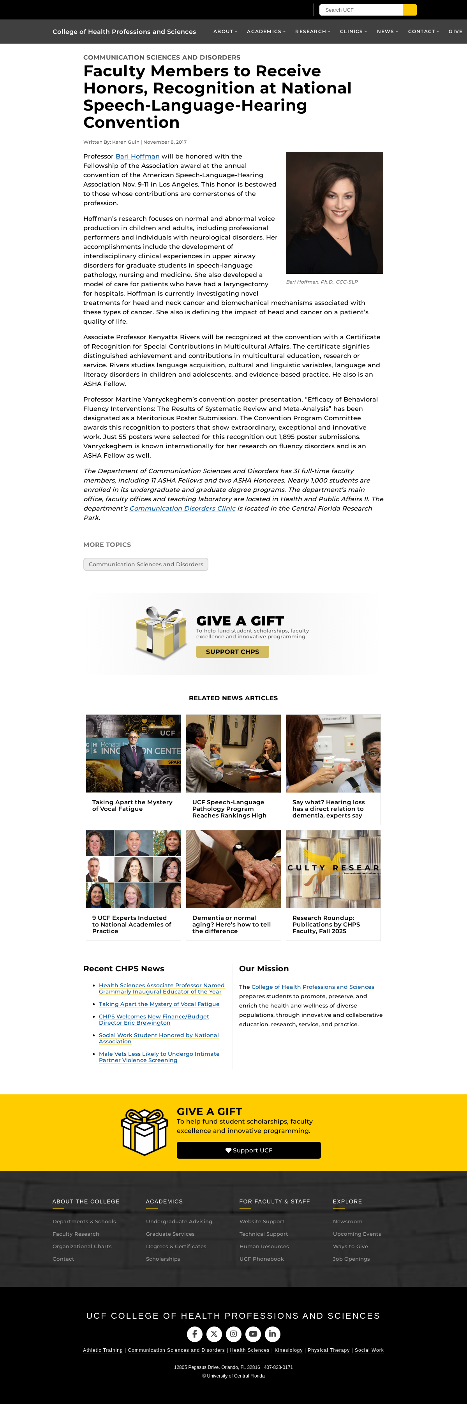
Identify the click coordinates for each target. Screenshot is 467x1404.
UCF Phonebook (262, 1259)
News (386, 31)
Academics (264, 31)
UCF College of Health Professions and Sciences (233, 1316)
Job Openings (351, 1259)
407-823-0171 (278, 1368)
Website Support (262, 1221)
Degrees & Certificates (176, 1246)
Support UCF (249, 1150)
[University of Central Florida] (108, 10)
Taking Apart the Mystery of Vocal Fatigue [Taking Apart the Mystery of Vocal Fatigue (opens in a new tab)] (159, 1004)
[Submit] (410, 10)
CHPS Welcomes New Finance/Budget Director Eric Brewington (154, 1019)
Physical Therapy (329, 1350)
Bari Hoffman (138, 156)
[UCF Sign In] (283, 10)
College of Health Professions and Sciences (124, 31)
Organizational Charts (82, 1246)
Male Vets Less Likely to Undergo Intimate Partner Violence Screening (159, 1057)
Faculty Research (76, 1234)
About (223, 31)
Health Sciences (250, 1350)
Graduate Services (170, 1234)
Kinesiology (289, 1350)
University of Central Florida (236, 1376)
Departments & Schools (84, 1221)
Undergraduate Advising (179, 1221)
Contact (421, 31)
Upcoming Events (357, 1234)
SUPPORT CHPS (232, 651)
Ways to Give (350, 1246)
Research (310, 31)
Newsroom (348, 1221)
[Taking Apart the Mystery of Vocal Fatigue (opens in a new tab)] (133, 769)
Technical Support (264, 1234)
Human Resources (264, 1246)
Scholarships (163, 1259)
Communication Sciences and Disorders (162, 57)
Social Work (369, 1350)
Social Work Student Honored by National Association (159, 1038)
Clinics (351, 31)
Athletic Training (103, 1350)
